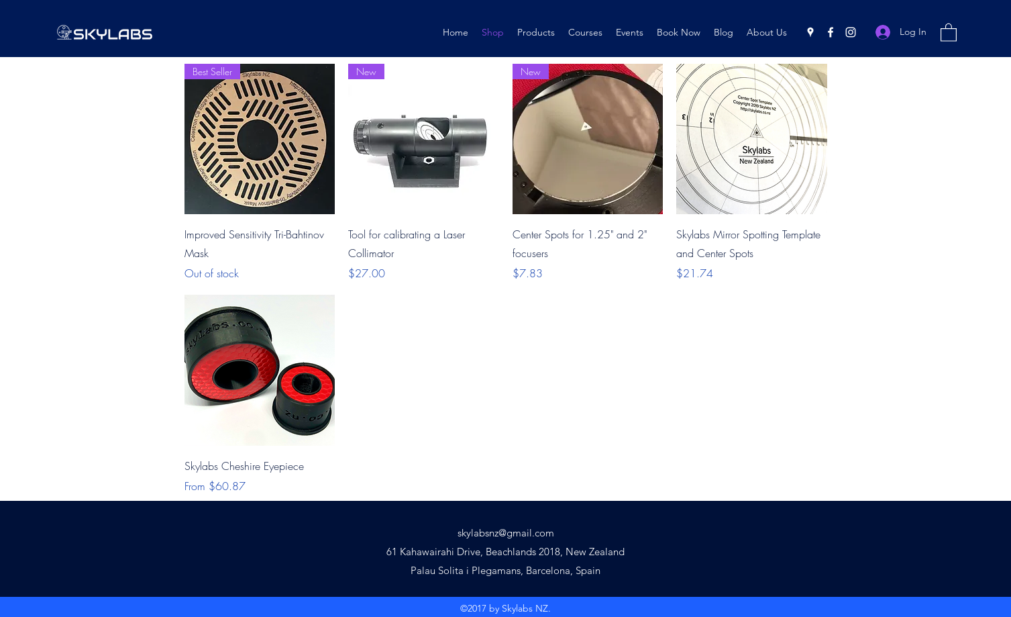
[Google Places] (810, 32)
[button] (949, 32)
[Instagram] (850, 32)
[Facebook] (830, 32)
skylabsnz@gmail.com (506, 532)
